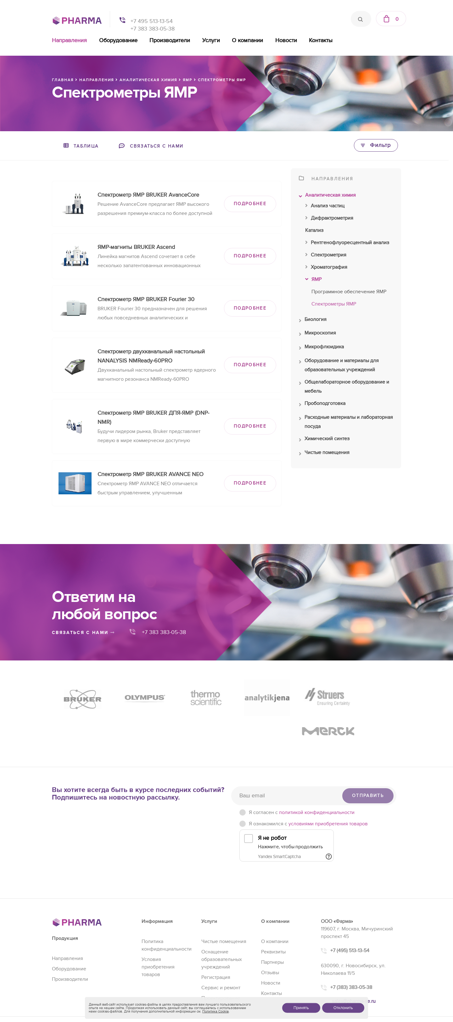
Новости (286, 40)
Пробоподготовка (322, 405)
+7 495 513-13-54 (152, 21)
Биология (313, 321)
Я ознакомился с (308, 788)
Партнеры (272, 927)
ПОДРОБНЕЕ (250, 203)
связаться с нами (83, 632)
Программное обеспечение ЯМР (348, 292)
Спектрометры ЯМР (333, 304)
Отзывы (270, 937)
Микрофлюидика (321, 348)
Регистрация (215, 942)
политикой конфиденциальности (317, 777)
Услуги (211, 40)
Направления (69, 40)
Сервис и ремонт (220, 952)
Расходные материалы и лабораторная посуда (346, 422)
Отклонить (343, 1007)
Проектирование (220, 962)
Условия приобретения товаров (158, 931)
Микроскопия (317, 334)
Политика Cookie (215, 1011)
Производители (169, 40)
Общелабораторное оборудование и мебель (344, 387)
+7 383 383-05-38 (153, 28)
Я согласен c (302, 777)
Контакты (321, 40)
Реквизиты (273, 916)
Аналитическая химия (327, 196)
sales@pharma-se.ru (354, 966)
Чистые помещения (324, 454)
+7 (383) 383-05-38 (351, 952)
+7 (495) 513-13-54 (349, 915)
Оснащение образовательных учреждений (221, 924)
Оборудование (118, 40)
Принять (301, 1007)
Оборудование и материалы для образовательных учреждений (339, 365)
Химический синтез (324, 440)
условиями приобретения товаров (328, 788)
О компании (247, 40)
